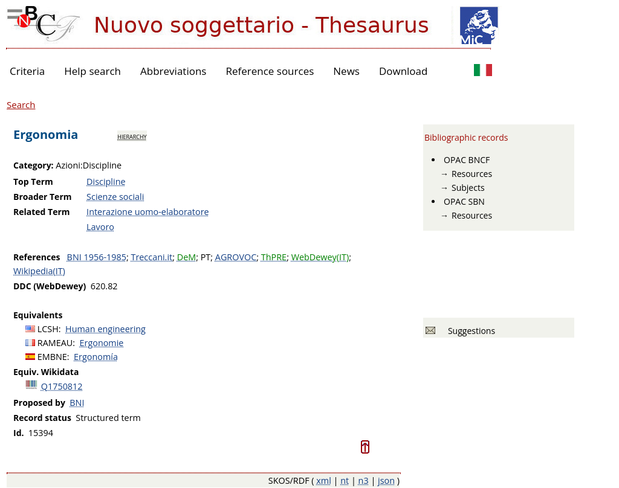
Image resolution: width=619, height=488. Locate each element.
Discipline (105, 181)
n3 (363, 480)
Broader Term (42, 196)
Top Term (33, 181)
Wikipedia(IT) (39, 271)
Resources (472, 173)
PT (206, 257)
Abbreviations (173, 71)
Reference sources (269, 71)
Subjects (468, 187)
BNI (77, 402)
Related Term (41, 211)
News (346, 71)
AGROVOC (235, 257)
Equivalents (37, 315)
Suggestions (469, 330)
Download (403, 71)
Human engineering (105, 329)
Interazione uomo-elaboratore (147, 211)
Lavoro (100, 227)
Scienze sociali (115, 196)
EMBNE (52, 356)
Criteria (27, 71)
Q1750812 (62, 386)
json (386, 480)
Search (21, 104)
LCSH (48, 329)
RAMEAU (55, 342)
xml (323, 480)
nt (344, 480)
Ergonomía (96, 356)
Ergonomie (102, 342)
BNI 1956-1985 (96, 257)
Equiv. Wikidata (46, 371)
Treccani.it (151, 257)
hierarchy (131, 135)
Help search (92, 71)
